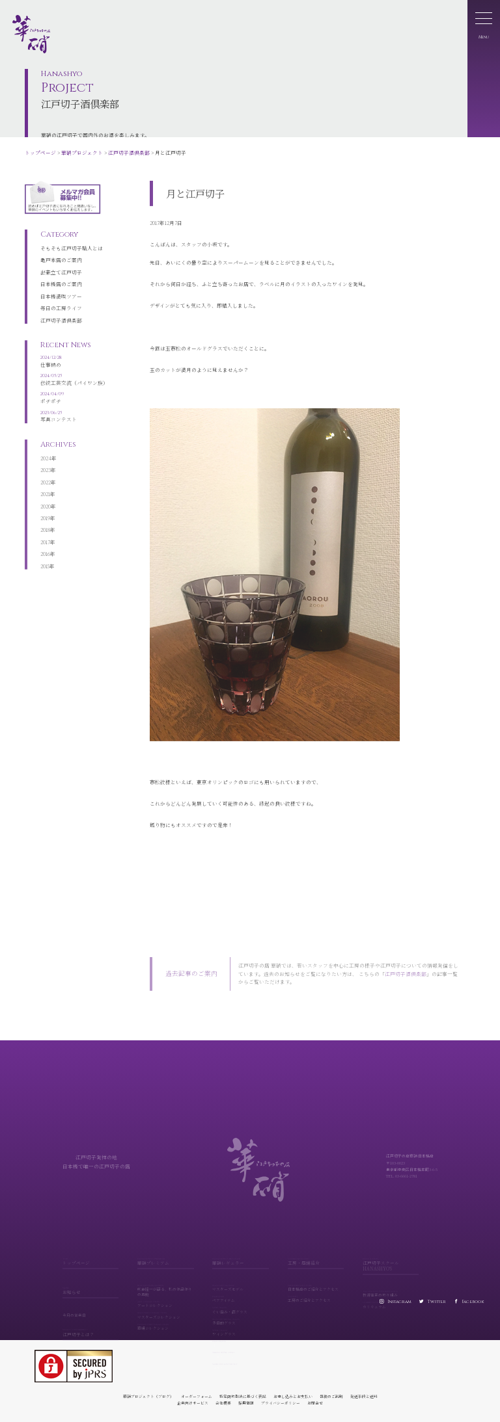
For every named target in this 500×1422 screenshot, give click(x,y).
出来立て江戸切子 (61, 260)
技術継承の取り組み (391, 1288)
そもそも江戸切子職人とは (71, 236)
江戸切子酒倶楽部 (129, 152)
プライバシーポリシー (280, 1403)
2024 (45, 449)
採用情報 (246, 1403)
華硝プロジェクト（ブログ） (148, 1396)
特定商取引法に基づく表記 (242, 1396)
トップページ (40, 152)
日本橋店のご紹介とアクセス (316, 1282)
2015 (44, 557)
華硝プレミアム (165, 1256)
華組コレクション (165, 1321)
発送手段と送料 (364, 1396)
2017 (45, 533)
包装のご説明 (331, 1396)
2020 (45, 497)
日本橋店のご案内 (61, 272)
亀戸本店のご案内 (61, 248)
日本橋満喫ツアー (61, 284)
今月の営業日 (74, 1310)
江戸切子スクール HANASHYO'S (391, 1259)
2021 (45, 485)
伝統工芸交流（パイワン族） (74, 369)
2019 (45, 509)
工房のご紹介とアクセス (316, 1293)
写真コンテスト (74, 406)
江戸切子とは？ (90, 1327)
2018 (45, 521)
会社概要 (223, 1403)
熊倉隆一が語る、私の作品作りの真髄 (165, 1285)
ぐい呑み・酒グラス (240, 1304)
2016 (45, 545)
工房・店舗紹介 (316, 1256)
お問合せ (315, 1403)
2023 (45, 461)
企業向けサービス (192, 1403)
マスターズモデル (240, 1282)
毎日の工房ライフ (61, 296)
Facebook (473, 1301)
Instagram (399, 1301)
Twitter (436, 1301)
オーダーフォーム (196, 1396)
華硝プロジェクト (82, 152)
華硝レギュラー (240, 1256)
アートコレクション (165, 1299)
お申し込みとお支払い (292, 1396)
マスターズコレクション (165, 1310)
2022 (45, 473)
